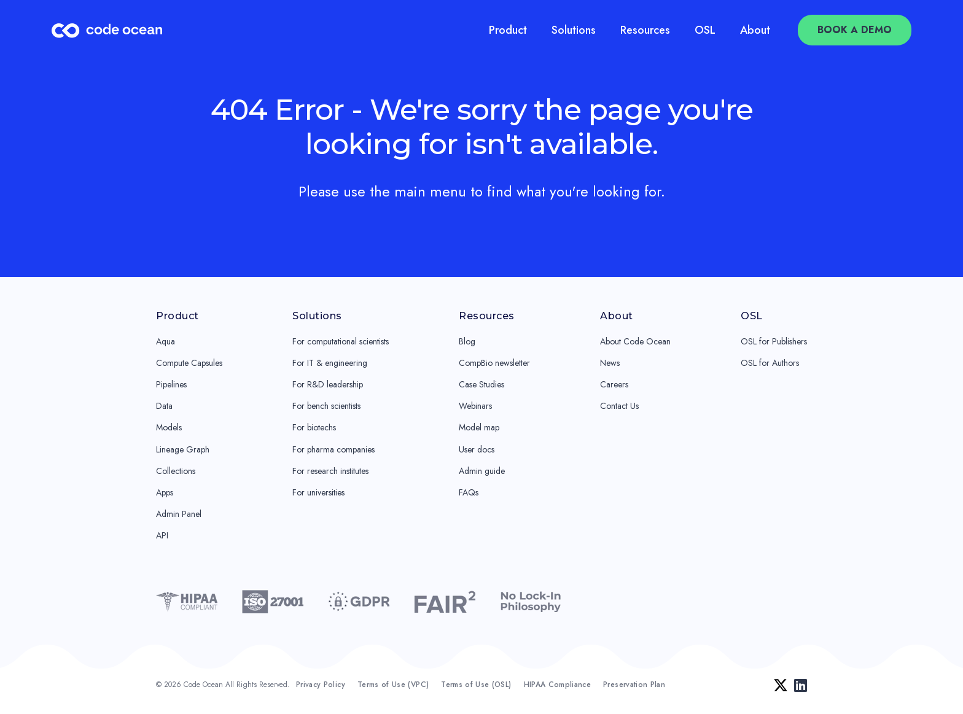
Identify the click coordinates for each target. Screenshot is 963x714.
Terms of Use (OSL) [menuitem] (476, 684)
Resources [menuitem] (645, 30)
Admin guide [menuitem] (482, 471)
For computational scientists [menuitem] (340, 341)
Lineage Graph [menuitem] (182, 449)
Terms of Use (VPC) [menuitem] (393, 684)
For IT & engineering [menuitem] (329, 363)
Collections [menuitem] (175, 471)
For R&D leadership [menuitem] (327, 384)
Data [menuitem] (164, 406)
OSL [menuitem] (705, 30)
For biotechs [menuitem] (314, 427)
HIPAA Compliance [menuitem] (557, 684)
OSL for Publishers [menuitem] (774, 341)
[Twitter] (780, 685)
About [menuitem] (755, 30)
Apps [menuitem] (164, 492)
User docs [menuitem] (476, 449)
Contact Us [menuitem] (619, 406)
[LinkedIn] (800, 685)
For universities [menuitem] (318, 492)
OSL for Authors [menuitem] (770, 363)
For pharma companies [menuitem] (333, 449)
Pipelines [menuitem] (171, 384)
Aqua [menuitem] (165, 341)
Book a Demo (854, 30)
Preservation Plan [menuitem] (634, 684)
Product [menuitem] (508, 30)
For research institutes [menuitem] (330, 471)
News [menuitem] (610, 363)
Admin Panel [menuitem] (178, 514)
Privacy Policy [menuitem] (320, 684)
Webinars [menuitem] (475, 406)
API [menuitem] (162, 535)
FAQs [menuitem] (468, 492)
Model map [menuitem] (479, 427)
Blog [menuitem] (467, 341)
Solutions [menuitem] (574, 30)
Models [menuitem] (169, 427)
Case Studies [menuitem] (481, 384)
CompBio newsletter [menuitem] (494, 363)
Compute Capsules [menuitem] (189, 363)
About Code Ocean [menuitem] (635, 341)
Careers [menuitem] (614, 384)
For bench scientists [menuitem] (326, 406)
